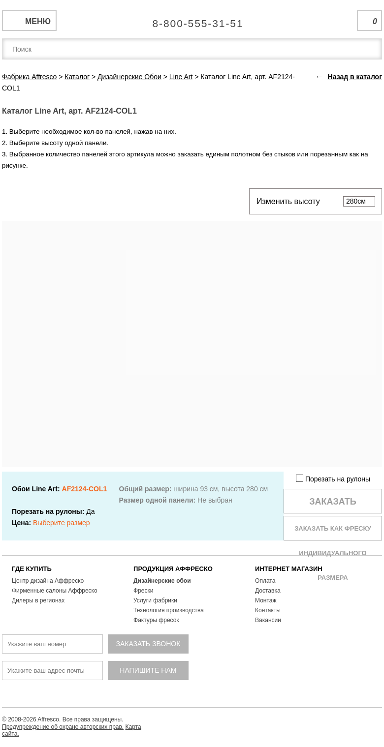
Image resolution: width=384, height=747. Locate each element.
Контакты (268, 610)
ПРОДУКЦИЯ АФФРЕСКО (173, 568)
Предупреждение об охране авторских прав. (63, 726)
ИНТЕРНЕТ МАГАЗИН (288, 568)
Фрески (143, 590)
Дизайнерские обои (162, 580)
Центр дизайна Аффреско (48, 580)
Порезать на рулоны (333, 479)
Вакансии (268, 620)
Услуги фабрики (155, 600)
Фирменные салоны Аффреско (54, 590)
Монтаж (266, 600)
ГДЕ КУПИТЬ (32, 568)
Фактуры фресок (156, 620)
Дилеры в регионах (38, 600)
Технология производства (168, 610)
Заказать (332, 502)
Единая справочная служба (192, 19)
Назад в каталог (355, 77)
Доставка (268, 590)
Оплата (265, 580)
